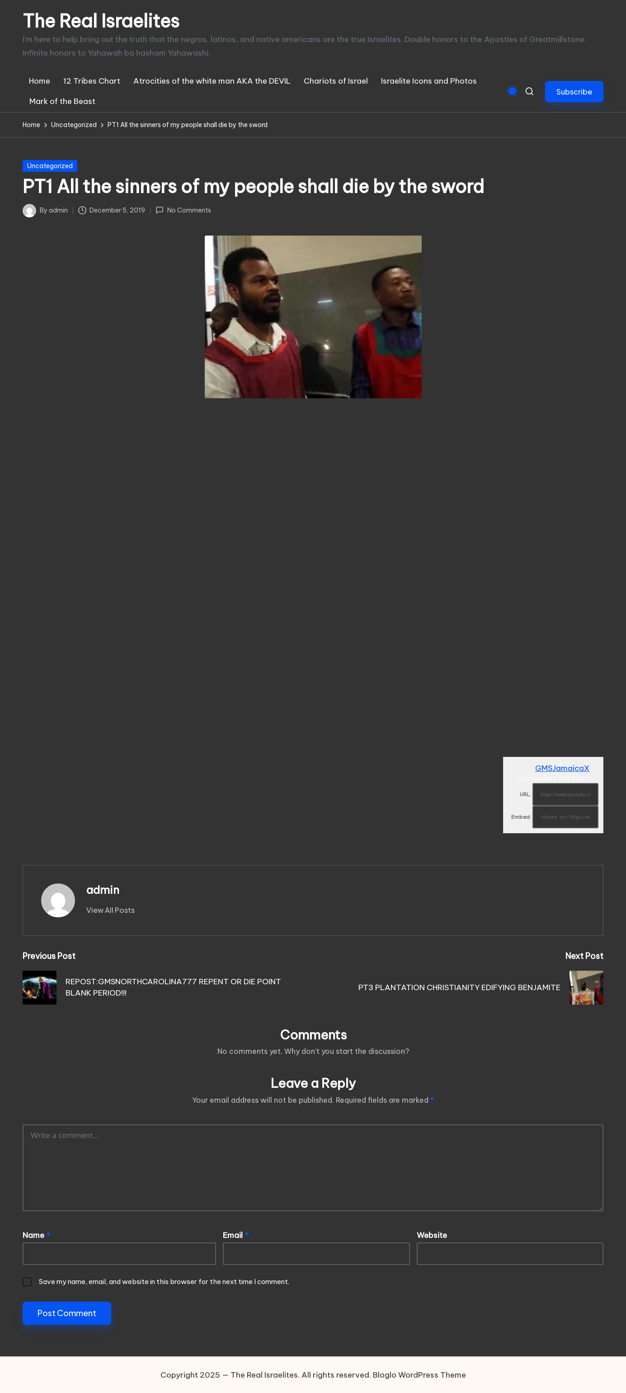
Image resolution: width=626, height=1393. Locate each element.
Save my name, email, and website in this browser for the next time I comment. (164, 1281)
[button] (574, 91)
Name (36, 1235)
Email (236, 1235)
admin (102, 890)
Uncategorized (50, 166)
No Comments (183, 210)
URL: (525, 794)
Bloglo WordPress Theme (419, 1375)
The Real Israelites (101, 21)
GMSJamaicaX (562, 768)
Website (432, 1235)
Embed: (521, 817)
